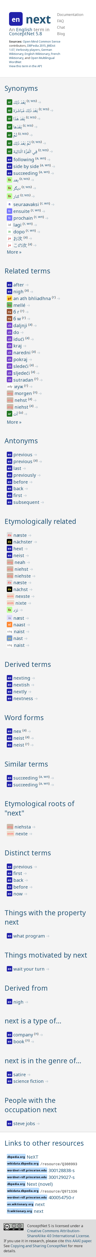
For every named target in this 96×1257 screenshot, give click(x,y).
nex (17, 731)
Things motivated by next (46, 955)
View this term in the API (25, 66)
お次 (18, 238)
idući (19, 339)
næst (19, 618)
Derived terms (28, 664)
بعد (16, 180)
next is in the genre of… (43, 1060)
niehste (23, 576)
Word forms (24, 717)
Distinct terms (28, 852)
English (24, 29)
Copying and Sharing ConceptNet (39, 1245)
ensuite (22, 211)
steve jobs (24, 1123)
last (17, 468)
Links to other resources (44, 1143)
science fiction (29, 1081)
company (23, 1035)
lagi (18, 225)
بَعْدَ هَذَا (19, 119)
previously (25, 475)
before (21, 482)
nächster (23, 542)
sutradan (23, 380)
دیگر (17, 189)
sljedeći (22, 373)
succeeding (26, 173)
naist (20, 631)
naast (19, 625)
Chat (61, 27)
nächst (21, 589)
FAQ (60, 20)
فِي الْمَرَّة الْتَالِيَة (25, 152)
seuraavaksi (26, 204)
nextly (20, 691)
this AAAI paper (78, 1240)
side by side (26, 166)
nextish (22, 685)
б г (16, 312)
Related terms (27, 270)
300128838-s (61, 1170)
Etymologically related (40, 521)
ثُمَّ (15, 136)
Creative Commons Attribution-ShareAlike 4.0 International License (58, 1233)
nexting (22, 678)
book (19, 1041)
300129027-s (61, 1177)
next (38, 19)
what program (29, 936)
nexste (23, 596)
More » (14, 252)
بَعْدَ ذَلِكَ (19, 103)
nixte (21, 603)
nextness (23, 698)
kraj (18, 346)
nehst (21, 400)
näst (18, 638)
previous (23, 454)
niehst (21, 407)
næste (20, 535)
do (16, 332)
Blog (61, 33)
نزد (16, 610)
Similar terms (26, 764)
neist (19, 555)
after (19, 285)
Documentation (70, 14)
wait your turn (29, 969)
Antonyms (21, 440)
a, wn (40, 158)
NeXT (32, 1157)
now (18, 894)
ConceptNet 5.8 (25, 34)
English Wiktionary (37, 54)
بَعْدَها (18, 127)
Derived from (26, 988)
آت (16, 414)
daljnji (20, 325)
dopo (19, 232)
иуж (19, 386)
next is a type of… (33, 1020)
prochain (23, 218)
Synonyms (21, 88)
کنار (16, 197)
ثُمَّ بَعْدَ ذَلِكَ (22, 144)
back (18, 488)
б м (17, 319)
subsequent (27, 502)
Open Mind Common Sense (41, 41)
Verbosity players (28, 50)
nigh (19, 291)
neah (20, 562)
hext (18, 549)
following (24, 159)
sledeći (21, 366)
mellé (19, 305)
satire (20, 1074)
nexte (22, 834)
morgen (23, 393)
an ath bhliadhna (32, 298)
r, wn (32, 101)
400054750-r (61, 1197)
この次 (20, 245)
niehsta (23, 827)
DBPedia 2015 (36, 45)
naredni (22, 352)
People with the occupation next (31, 1105)
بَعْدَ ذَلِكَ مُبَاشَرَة (26, 111)
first (18, 495)
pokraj (21, 359)
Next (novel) (40, 1184)
